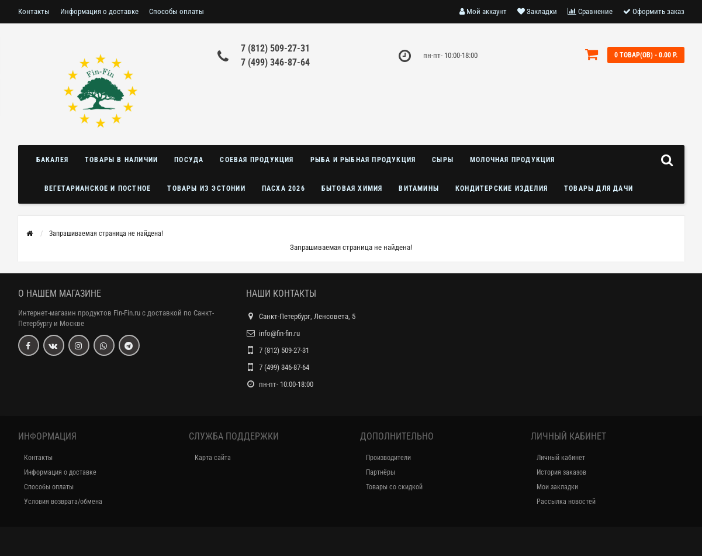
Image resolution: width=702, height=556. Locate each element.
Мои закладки (557, 487)
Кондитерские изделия (501, 188)
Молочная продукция (512, 160)
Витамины (419, 188)
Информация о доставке (99, 11)
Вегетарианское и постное (97, 188)
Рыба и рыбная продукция (363, 160)
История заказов (561, 472)
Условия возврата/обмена (63, 501)
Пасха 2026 (283, 188)
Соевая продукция (256, 160)
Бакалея (52, 160)
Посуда (188, 160)
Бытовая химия (352, 188)
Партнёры (380, 472)
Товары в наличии (121, 160)
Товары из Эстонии (206, 188)
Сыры (443, 160)
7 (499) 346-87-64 (275, 62)
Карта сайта (213, 458)
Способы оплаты (176, 11)
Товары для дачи (598, 188)
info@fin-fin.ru (279, 333)
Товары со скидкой (394, 487)
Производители (388, 458)
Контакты (34, 11)
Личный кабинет (561, 458)
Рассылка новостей (566, 501)
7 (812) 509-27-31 (275, 48)
